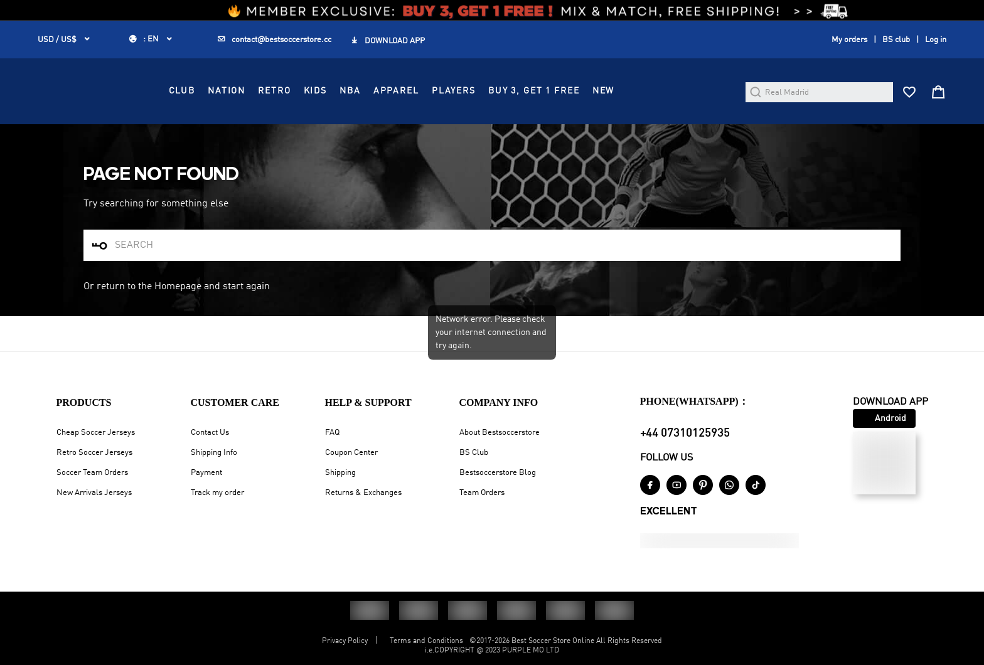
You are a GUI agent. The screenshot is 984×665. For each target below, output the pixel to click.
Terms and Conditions (426, 641)
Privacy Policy (345, 641)
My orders (849, 40)
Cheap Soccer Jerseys (95, 432)
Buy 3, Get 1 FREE (641, 125)
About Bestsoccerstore (499, 432)
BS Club (473, 453)
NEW (711, 125)
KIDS (422, 125)
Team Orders (482, 493)
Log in (935, 40)
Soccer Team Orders (92, 473)
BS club (896, 40)
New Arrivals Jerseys (94, 493)
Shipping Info (214, 453)
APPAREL (504, 125)
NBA (458, 125)
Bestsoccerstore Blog (497, 473)
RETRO (382, 125)
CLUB (289, 125)
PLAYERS (561, 125)
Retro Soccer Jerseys (94, 453)
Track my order (217, 493)
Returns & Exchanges (363, 493)
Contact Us (210, 432)
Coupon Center (351, 453)
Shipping (340, 473)
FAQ (332, 432)
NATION (334, 125)
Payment (206, 473)
